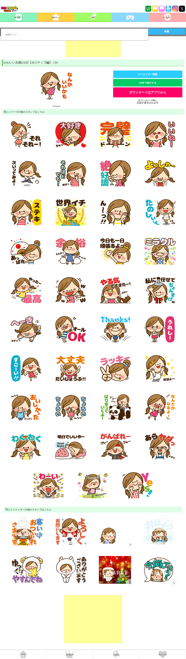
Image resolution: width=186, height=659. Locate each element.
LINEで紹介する (147, 82)
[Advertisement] (93, 48)
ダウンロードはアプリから (147, 92)
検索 (166, 31)
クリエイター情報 (147, 74)
